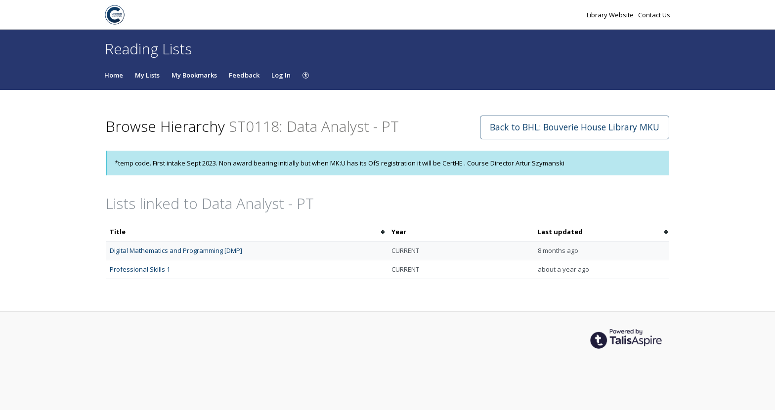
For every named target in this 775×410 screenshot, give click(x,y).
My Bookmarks (194, 75)
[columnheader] (247, 232)
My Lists (147, 75)
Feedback (244, 75)
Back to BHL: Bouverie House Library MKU (574, 127)
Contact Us (654, 14)
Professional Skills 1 (140, 269)
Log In (281, 75)
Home (113, 75)
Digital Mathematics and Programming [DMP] (176, 250)
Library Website (611, 14)
